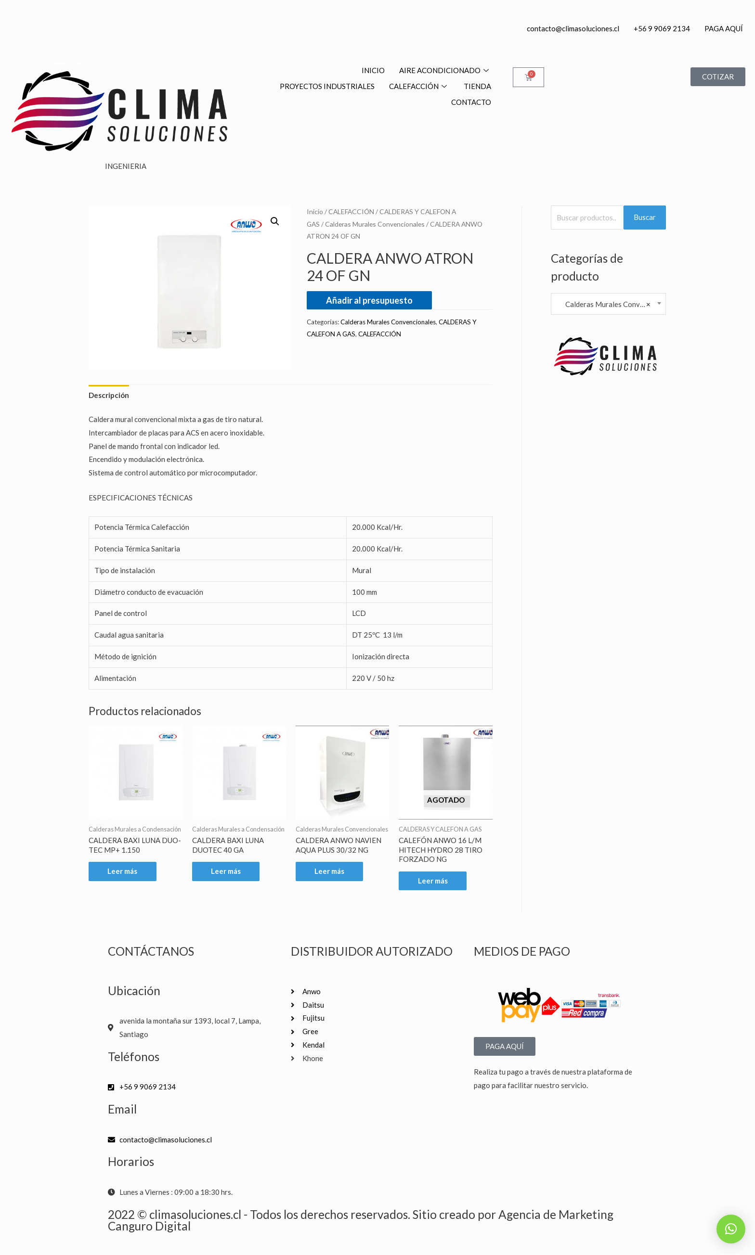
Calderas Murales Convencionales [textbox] (608, 304)
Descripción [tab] (109, 395)
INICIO (373, 70)
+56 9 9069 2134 (662, 28)
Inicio (315, 211)
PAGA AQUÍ (723, 28)
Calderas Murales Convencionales (375, 224)
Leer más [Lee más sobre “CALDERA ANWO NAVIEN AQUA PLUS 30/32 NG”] (330, 871)
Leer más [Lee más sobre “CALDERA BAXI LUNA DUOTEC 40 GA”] (226, 871)
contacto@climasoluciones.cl (573, 28)
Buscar (645, 217)
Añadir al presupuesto (369, 300)
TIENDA (477, 86)
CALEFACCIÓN (419, 86)
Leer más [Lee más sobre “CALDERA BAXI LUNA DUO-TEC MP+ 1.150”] (123, 871)
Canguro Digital (149, 1226)
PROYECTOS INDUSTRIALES (327, 86)
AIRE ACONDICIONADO (445, 70)
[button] (275, 221)
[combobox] (608, 304)
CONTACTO (471, 102)
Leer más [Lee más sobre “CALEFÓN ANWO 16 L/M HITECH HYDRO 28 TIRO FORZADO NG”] (433, 880)
